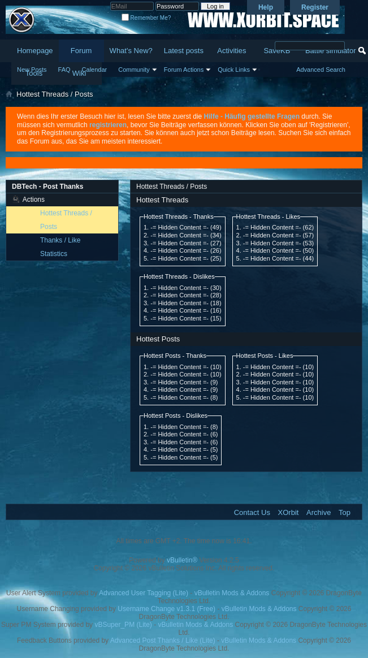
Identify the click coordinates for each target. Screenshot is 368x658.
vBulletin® (182, 560)
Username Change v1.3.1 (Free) (166, 609)
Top (344, 512)
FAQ (64, 69)
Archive (318, 512)
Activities (231, 50)
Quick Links (234, 69)
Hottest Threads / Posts (66, 220)
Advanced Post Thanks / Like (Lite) (162, 640)
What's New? (131, 50)
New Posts (32, 69)
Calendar (94, 69)
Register (314, 7)
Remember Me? (146, 18)
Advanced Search (320, 69)
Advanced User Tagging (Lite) (143, 593)
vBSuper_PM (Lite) (122, 625)
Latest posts (184, 50)
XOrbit (288, 512)
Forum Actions (184, 69)
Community (134, 69)
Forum (81, 50)
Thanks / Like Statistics (60, 247)
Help (265, 7)
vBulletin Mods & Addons (232, 593)
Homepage (35, 50)
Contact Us (252, 512)
